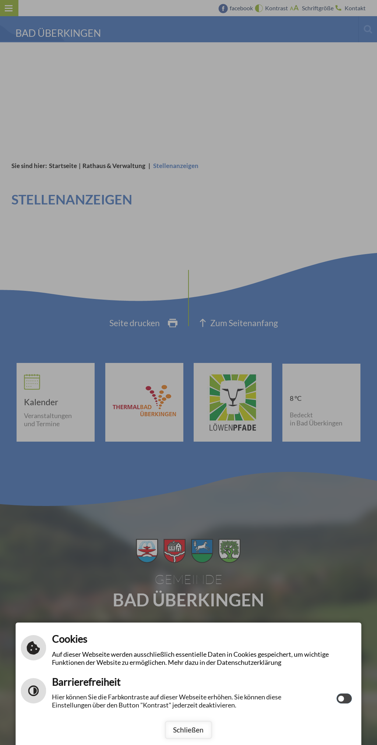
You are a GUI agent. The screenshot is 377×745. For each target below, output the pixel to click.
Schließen (188, 730)
